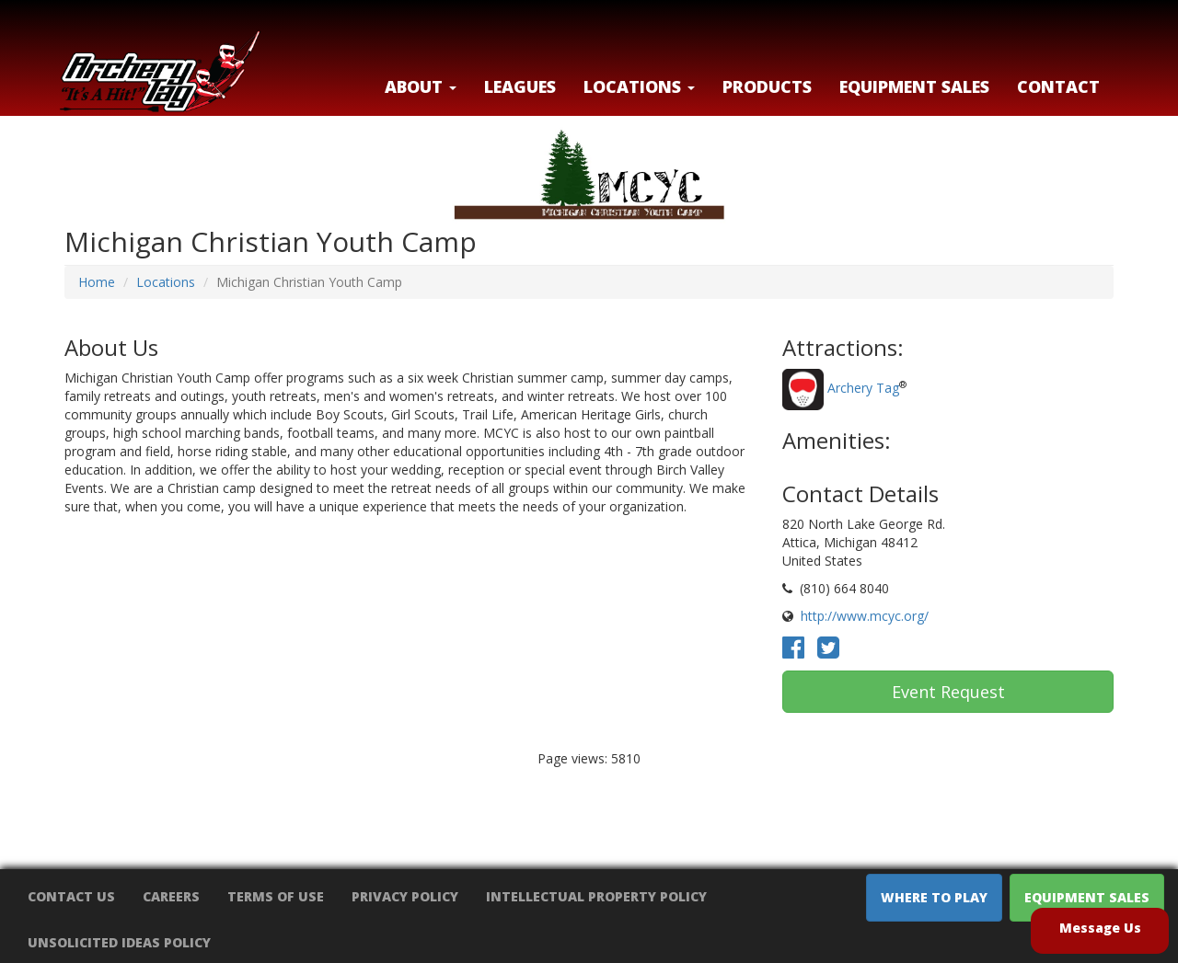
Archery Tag (863, 388)
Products (767, 86)
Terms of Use (275, 896)
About (420, 86)
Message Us (1100, 927)
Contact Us (71, 896)
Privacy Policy (405, 896)
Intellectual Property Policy (596, 896)
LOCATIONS (639, 86)
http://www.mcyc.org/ (865, 616)
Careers (171, 896)
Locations (165, 282)
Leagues (520, 86)
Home (96, 282)
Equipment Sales (914, 86)
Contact (1058, 86)
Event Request (948, 692)
